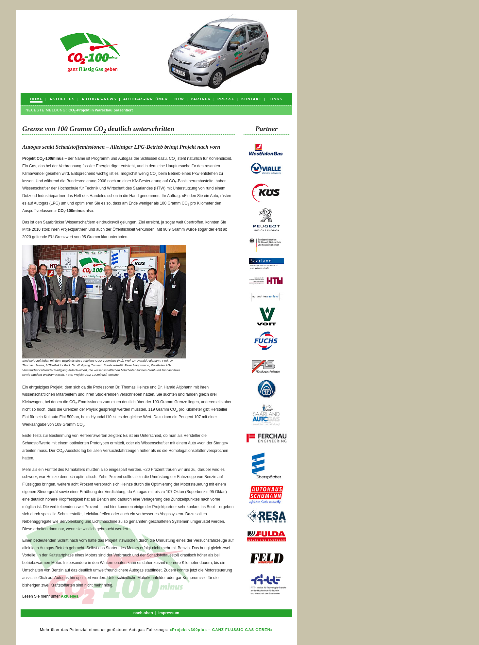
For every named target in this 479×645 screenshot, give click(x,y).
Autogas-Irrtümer (145, 99)
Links (276, 99)
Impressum (168, 613)
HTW (179, 99)
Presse (225, 99)
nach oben (143, 613)
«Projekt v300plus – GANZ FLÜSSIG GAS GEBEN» (221, 630)
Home (36, 99)
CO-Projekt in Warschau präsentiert (100, 110)
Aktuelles (62, 99)
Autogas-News (98, 99)
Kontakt (251, 99)
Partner (201, 99)
